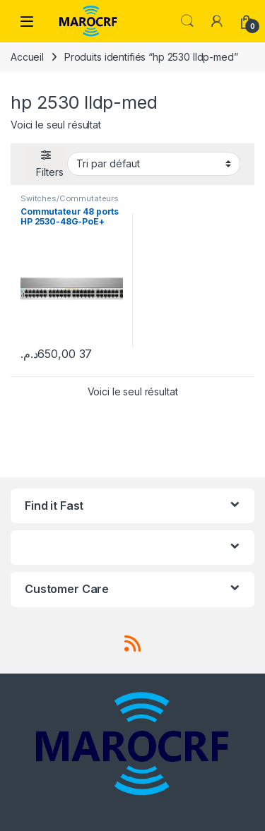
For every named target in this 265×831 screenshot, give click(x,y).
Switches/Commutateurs (69, 198)
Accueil (27, 57)
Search (187, 21)
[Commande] (153, 164)
